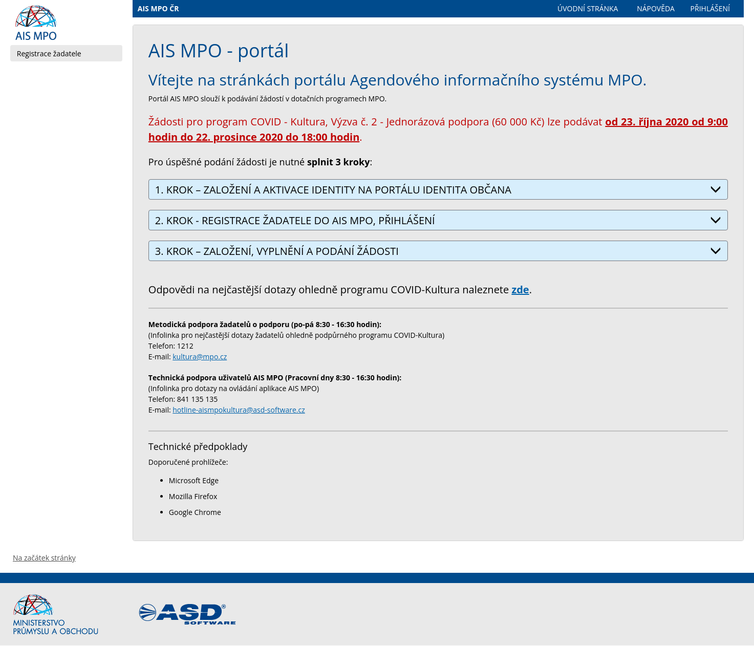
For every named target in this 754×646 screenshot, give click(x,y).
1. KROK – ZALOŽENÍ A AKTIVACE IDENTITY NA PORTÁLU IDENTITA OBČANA (438, 190)
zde (520, 289)
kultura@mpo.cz (200, 356)
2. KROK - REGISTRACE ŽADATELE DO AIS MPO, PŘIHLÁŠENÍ (438, 220)
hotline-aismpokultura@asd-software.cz (239, 410)
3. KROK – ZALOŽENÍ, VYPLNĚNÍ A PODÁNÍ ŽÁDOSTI (438, 251)
